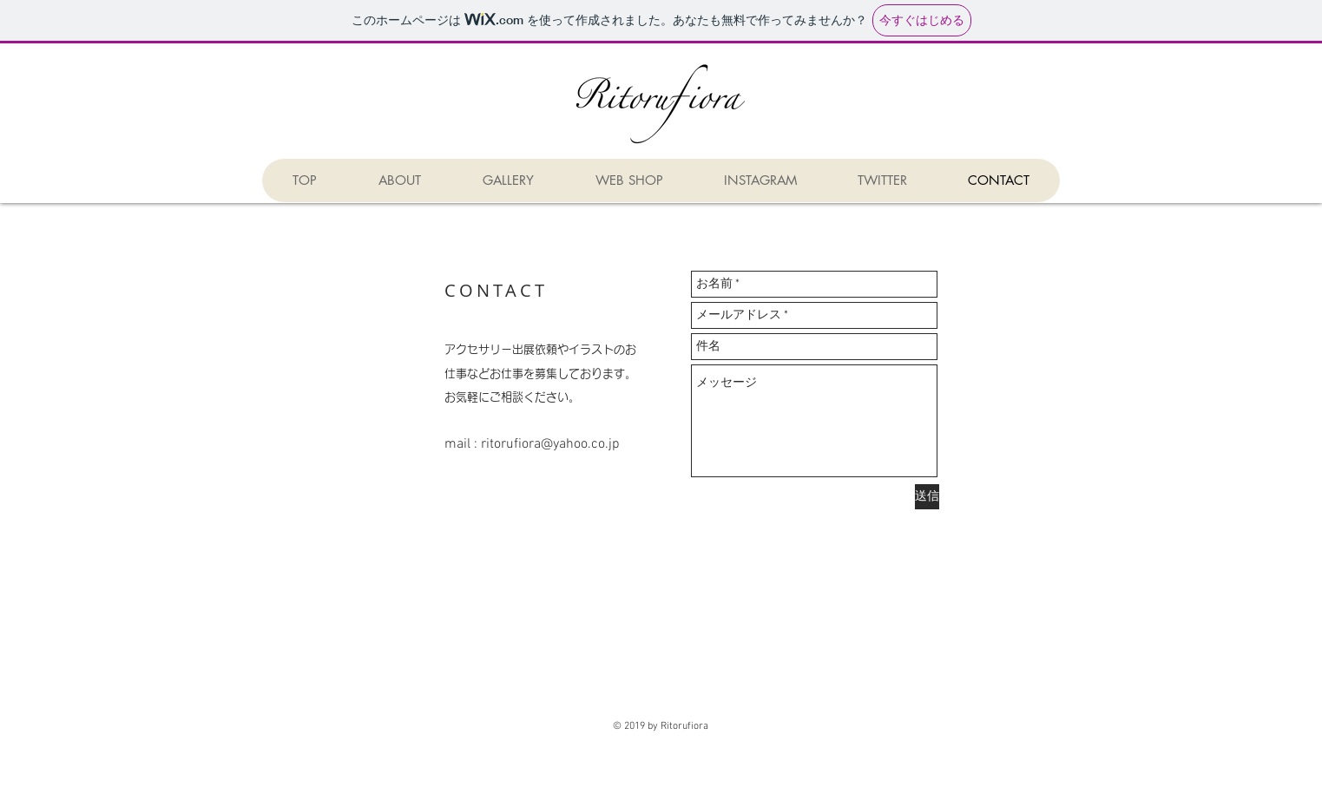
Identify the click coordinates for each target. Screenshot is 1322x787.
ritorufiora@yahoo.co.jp (550, 444)
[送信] (927, 496)
